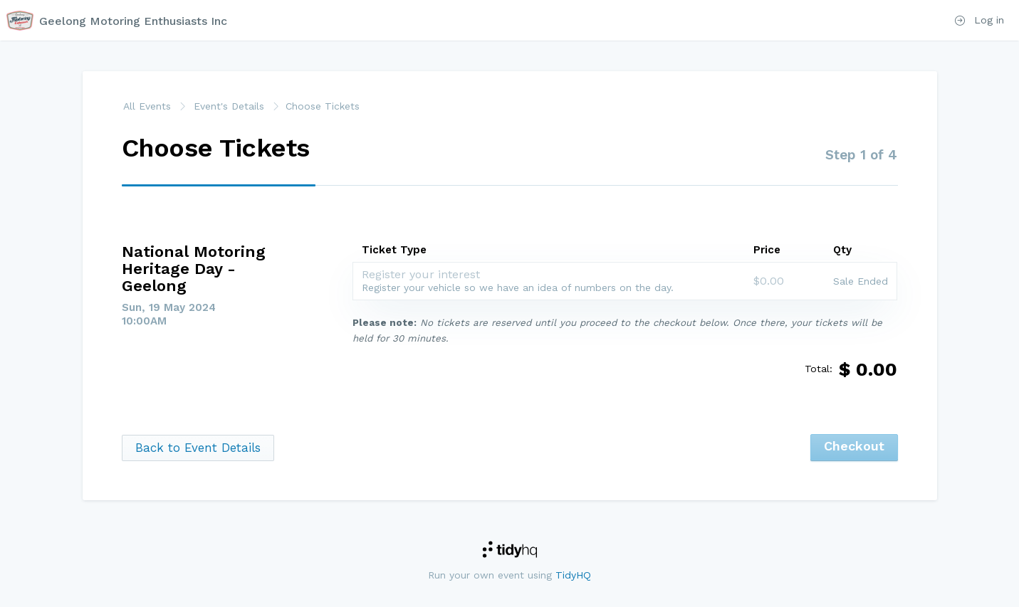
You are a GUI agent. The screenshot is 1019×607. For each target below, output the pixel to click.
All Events (147, 106)
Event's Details (229, 106)
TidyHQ (573, 575)
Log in (979, 20)
